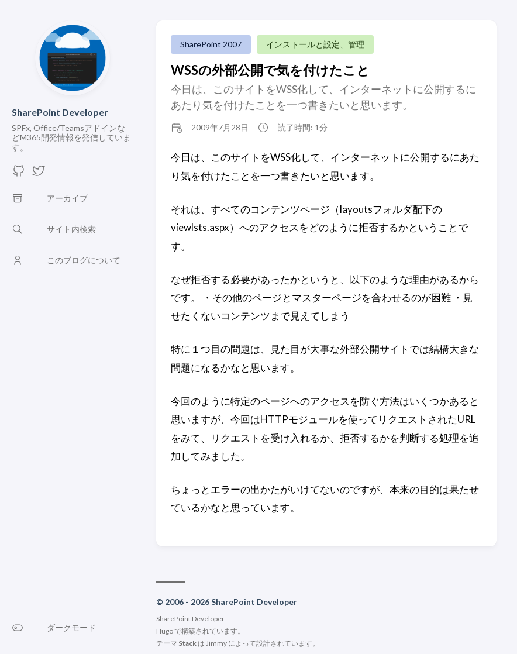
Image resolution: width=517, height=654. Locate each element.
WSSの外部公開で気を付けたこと (270, 70)
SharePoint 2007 (211, 44)
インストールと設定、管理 (315, 44)
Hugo (164, 631)
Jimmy (216, 643)
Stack (187, 643)
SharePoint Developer (60, 112)
